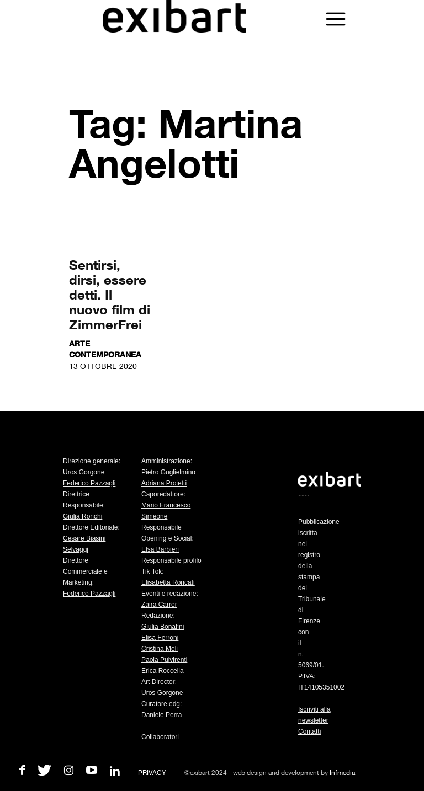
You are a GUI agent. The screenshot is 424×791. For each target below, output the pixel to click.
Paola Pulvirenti (164, 660)
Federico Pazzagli (89, 483)
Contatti (309, 731)
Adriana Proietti (164, 483)
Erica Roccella (162, 671)
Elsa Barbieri (160, 549)
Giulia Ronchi (82, 516)
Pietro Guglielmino (168, 472)
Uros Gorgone (83, 472)
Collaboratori (160, 737)
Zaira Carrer (159, 604)
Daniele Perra (161, 715)
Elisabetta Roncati (168, 582)
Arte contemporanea (105, 349)
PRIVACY (152, 772)
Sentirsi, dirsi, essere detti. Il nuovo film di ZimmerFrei (109, 294)
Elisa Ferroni (159, 638)
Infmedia (342, 772)
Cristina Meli (159, 649)
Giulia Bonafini (162, 626)
